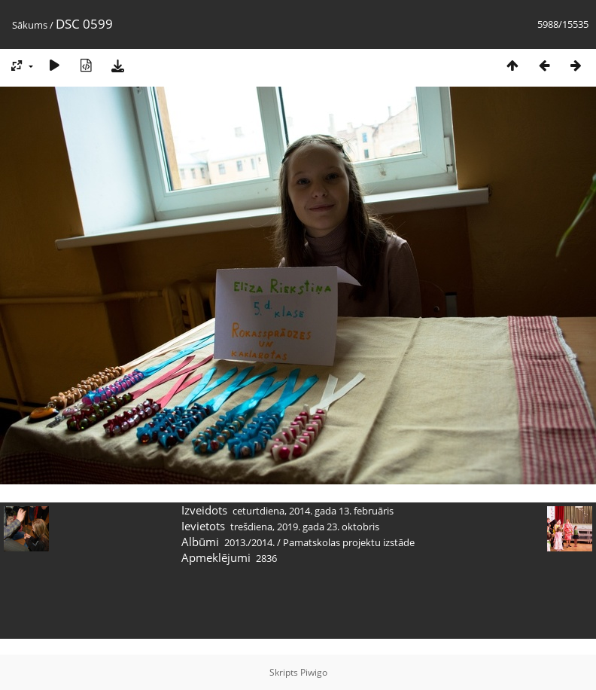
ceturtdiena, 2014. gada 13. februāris (313, 511)
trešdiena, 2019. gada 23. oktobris (304, 526)
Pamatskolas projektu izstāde (349, 542)
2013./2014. (249, 542)
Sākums (29, 25)
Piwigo (313, 672)
